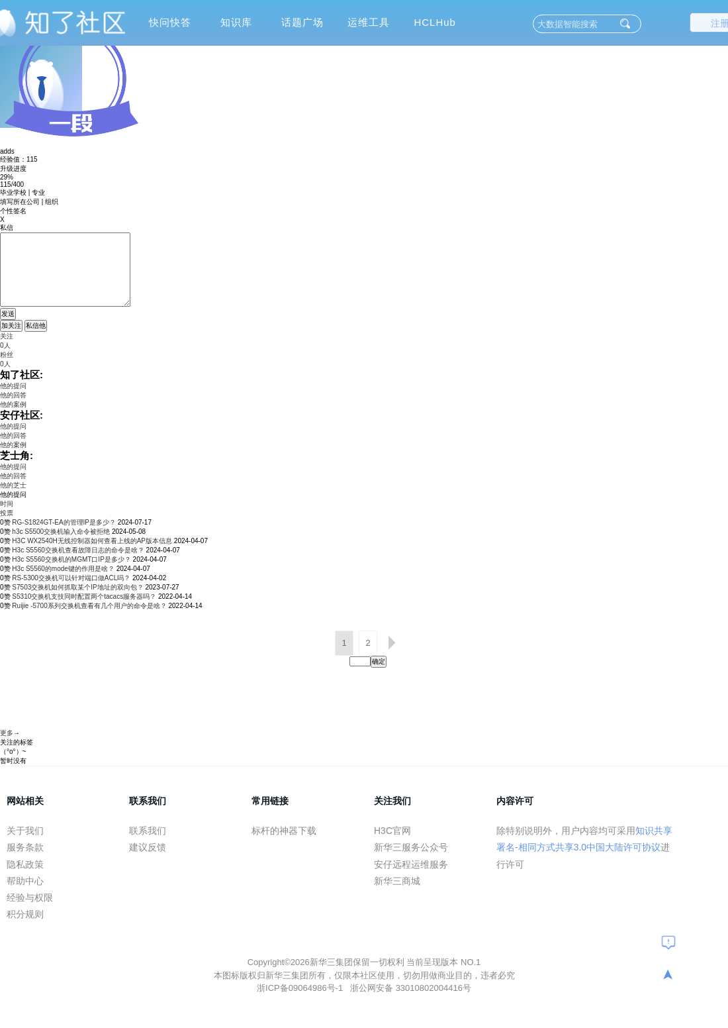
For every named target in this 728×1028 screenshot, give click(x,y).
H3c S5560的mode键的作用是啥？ (63, 568)
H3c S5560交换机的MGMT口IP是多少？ (71, 559)
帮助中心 (25, 881)
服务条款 (25, 847)
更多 (6, 733)
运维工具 (368, 22)
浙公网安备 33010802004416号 (410, 988)
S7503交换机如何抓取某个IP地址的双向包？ (77, 587)
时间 (6, 503)
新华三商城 (397, 881)
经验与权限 (30, 897)
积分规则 (25, 914)
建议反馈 (147, 847)
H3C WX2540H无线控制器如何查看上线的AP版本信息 (92, 540)
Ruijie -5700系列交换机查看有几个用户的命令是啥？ (89, 605)
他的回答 (13, 395)
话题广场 (302, 22)
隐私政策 (25, 864)
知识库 (236, 22)
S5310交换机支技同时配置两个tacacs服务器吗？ (84, 596)
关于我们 (25, 830)
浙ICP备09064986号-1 (301, 988)
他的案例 (13, 404)
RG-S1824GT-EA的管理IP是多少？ (64, 522)
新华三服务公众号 (411, 847)
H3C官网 (392, 830)
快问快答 (170, 22)
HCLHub (435, 22)
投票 (6, 513)
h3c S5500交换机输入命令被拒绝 (61, 531)
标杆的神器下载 (283, 830)
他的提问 (13, 385)
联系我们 (147, 830)
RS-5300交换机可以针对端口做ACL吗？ (71, 578)
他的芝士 (13, 485)
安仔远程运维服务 (411, 864)
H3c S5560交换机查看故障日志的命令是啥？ (78, 550)
